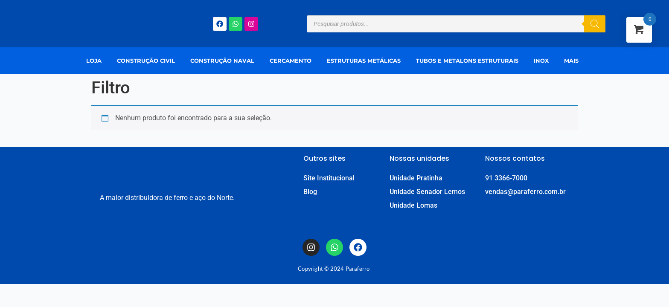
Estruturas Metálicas (364, 60)
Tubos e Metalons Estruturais (467, 60)
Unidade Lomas (413, 205)
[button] (573, 61)
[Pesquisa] (594, 23)
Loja (94, 60)
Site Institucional (329, 178)
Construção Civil (146, 60)
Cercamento (290, 60)
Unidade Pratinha (416, 178)
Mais (571, 60)
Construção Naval (222, 60)
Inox (541, 60)
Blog (310, 192)
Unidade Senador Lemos (427, 192)
